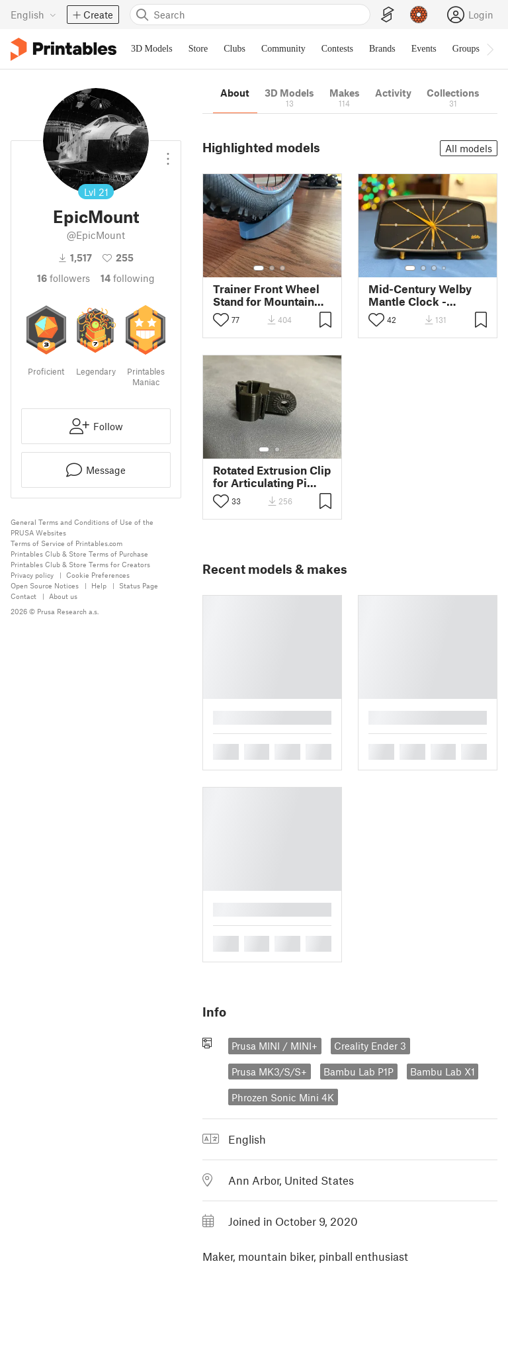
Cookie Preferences (98, 575)
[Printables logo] (63, 49)
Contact (23, 596)
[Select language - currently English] (33, 15)
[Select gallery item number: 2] (272, 268)
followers (63, 278)
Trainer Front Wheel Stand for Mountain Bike (266, 295)
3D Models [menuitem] (152, 49)
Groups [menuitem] (466, 49)
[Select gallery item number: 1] (258, 268)
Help (98, 585)
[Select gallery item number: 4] (444, 268)
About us (63, 596)
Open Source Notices (45, 585)
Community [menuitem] (283, 49)
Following (128, 278)
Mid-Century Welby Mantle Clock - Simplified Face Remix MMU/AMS (420, 295)
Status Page (138, 585)
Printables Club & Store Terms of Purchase (79, 553)
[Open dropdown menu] (168, 153)
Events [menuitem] (424, 49)
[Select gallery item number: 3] (282, 268)
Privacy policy (32, 575)
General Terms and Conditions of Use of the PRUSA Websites (82, 527)
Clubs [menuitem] (234, 49)
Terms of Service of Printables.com (66, 543)
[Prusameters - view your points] (418, 14)
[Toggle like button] (221, 320)
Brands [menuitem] (382, 49)
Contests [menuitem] (337, 49)
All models (468, 148)
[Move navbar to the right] (489, 49)
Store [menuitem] (198, 49)
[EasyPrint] (388, 14)
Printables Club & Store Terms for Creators (80, 564)
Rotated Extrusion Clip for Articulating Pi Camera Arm (272, 476)
